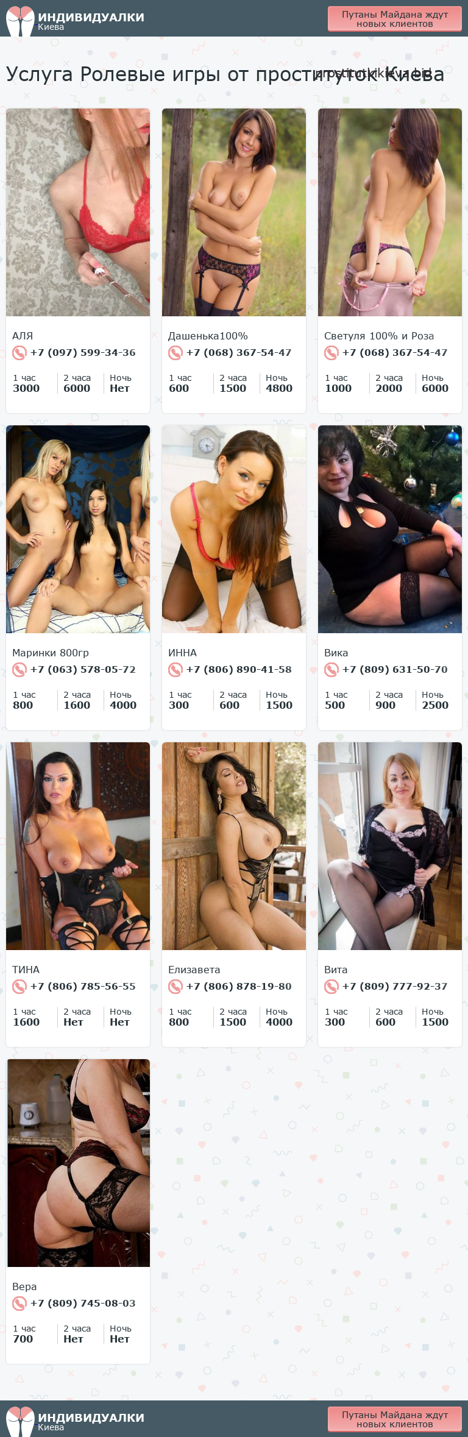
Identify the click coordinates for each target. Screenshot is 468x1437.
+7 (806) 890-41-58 (230, 669)
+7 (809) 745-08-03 (74, 1303)
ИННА (182, 653)
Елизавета (194, 969)
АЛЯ (22, 336)
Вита (336, 969)
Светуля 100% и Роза (379, 336)
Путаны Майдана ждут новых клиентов (395, 19)
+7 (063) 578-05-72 (74, 669)
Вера (24, 1286)
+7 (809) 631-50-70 (386, 669)
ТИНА (26, 969)
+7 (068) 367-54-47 (230, 353)
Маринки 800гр (50, 653)
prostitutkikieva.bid (373, 72)
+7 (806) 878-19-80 (230, 986)
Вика (336, 653)
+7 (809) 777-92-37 (386, 986)
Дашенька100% (208, 336)
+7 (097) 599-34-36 (74, 353)
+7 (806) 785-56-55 (74, 986)
